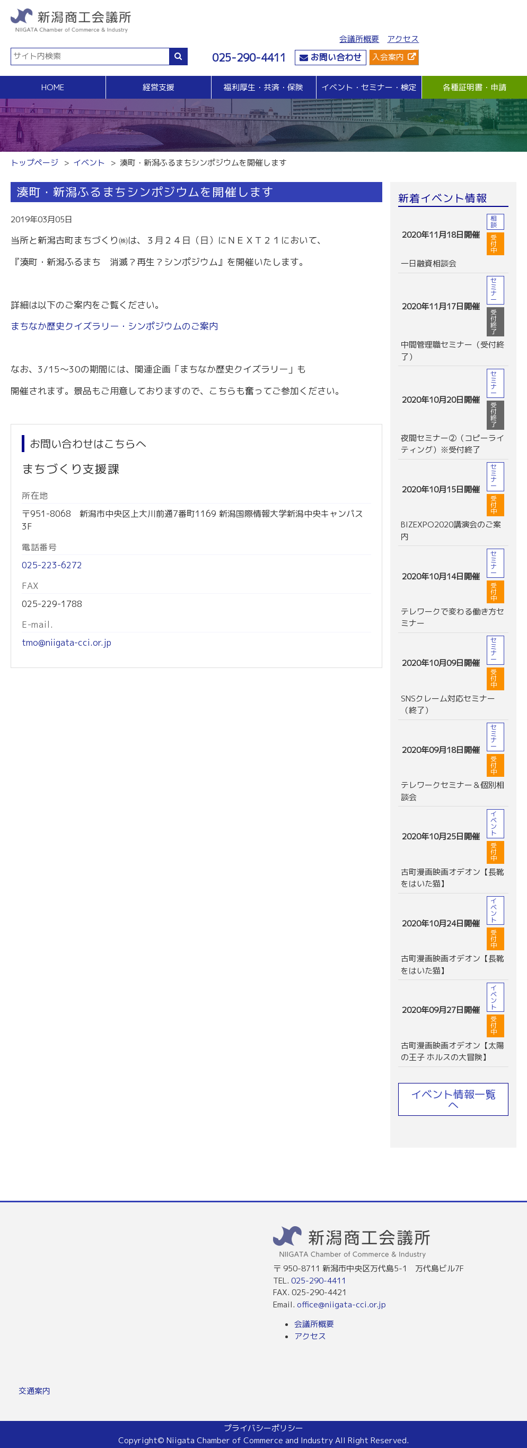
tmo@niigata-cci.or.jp (66, 642)
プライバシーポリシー (263, 1428)
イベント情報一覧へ (453, 1099)
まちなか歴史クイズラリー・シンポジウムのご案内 (114, 326)
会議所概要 (359, 39)
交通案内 (34, 1391)
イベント (89, 162)
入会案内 (388, 57)
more (453, 242)
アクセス (403, 39)
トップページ (34, 162)
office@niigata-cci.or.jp (341, 1304)
